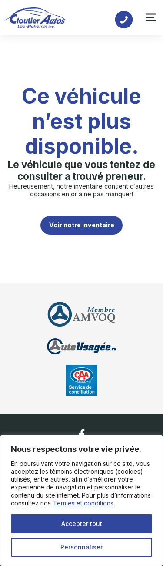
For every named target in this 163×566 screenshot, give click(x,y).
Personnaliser (81, 547)
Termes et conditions (83, 503)
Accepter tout (81, 523)
